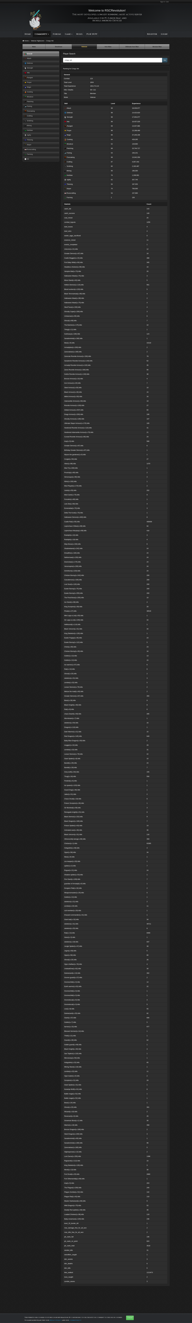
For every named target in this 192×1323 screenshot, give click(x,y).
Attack (27, 58)
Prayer (28, 82)
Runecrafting (30, 150)
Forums (57, 34)
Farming (28, 154)
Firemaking (29, 111)
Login (164, 34)
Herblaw (28, 130)
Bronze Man (157, 47)
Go (165, 60)
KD (26, 159)
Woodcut (28, 97)
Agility (27, 135)
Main (34, 47)
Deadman (58, 47)
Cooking (28, 92)
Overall (28, 54)
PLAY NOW (91, 34)
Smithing (28, 121)
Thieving (28, 140)
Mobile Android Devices (107, 20)
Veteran (84, 47)
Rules (79, 34)
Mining (28, 126)
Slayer (27, 145)
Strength (28, 68)
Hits (27, 73)
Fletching (28, 102)
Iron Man (108, 47)
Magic (27, 87)
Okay (130, 1318)
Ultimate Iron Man (132, 47)
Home (28, 34)
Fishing (28, 106)
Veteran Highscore (37, 41)
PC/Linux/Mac (112, 18)
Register (152, 34)
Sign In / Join (164, 2)
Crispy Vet (49, 41)
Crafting (28, 116)
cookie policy (75, 1320)
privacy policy (55, 1320)
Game (68, 34)
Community (42, 34)
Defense (28, 63)
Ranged (28, 78)
